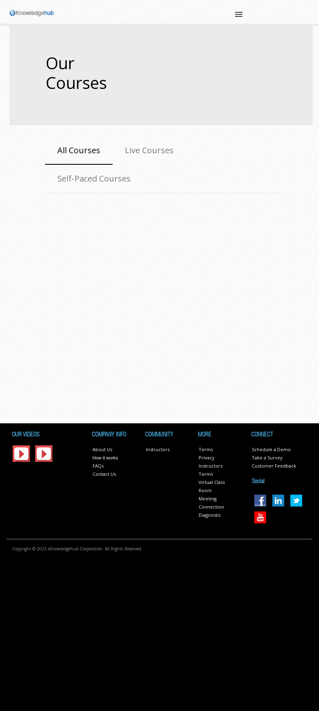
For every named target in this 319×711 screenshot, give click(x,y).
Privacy (207, 457)
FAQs (98, 466)
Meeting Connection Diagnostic (211, 506)
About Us (102, 449)
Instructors (158, 449)
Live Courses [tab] (149, 150)
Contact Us (104, 474)
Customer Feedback (274, 466)
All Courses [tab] (78, 150)
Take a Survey (267, 457)
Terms (206, 449)
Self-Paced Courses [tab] (94, 178)
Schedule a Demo (271, 449)
